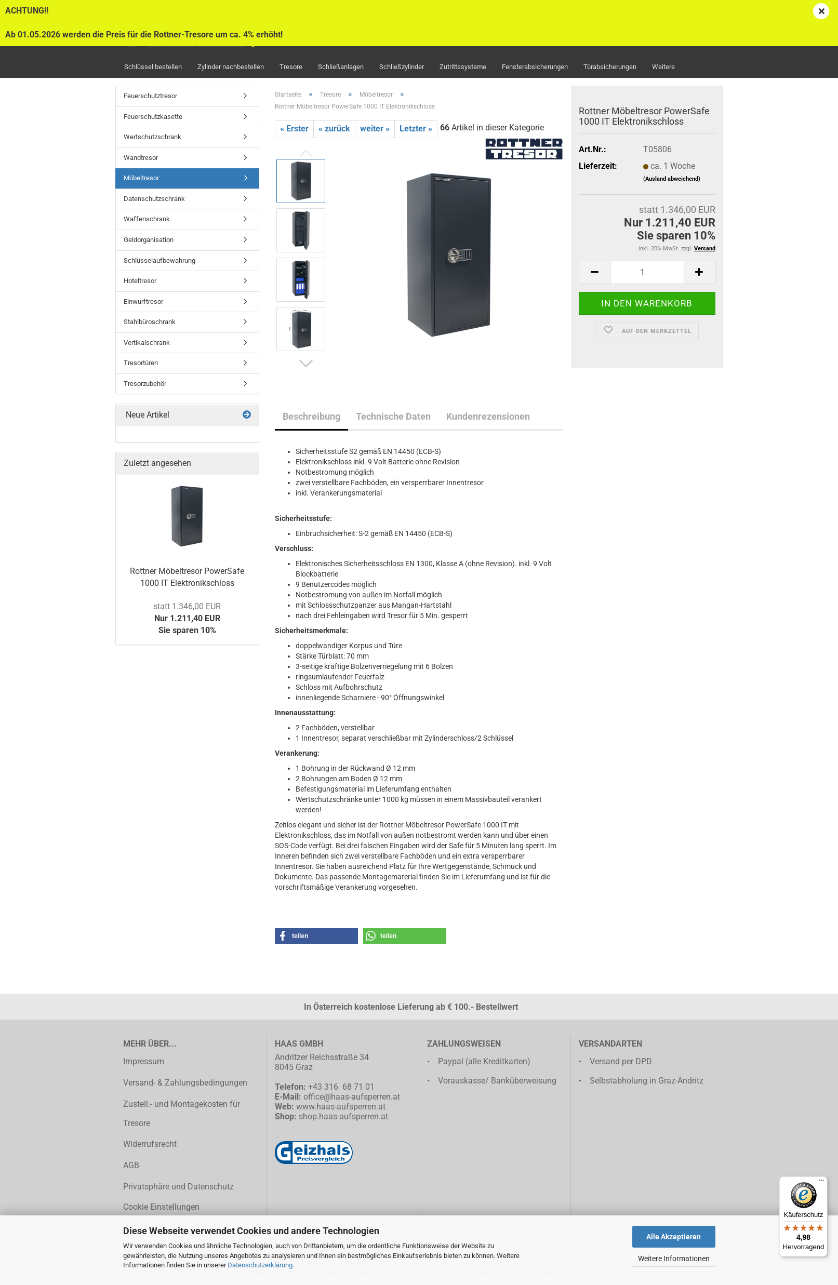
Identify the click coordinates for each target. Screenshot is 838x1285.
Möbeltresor (141, 178)
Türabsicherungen (609, 67)
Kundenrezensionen (488, 416)
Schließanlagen (341, 67)
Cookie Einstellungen (161, 1207)
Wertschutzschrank (152, 137)
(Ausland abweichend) (671, 179)
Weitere (663, 67)
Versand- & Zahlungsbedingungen (185, 1083)
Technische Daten (393, 416)
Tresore (291, 67)
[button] (306, 364)
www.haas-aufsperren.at (340, 1107)
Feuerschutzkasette (153, 117)
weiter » (375, 128)
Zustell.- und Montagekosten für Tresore (181, 1113)
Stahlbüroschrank (150, 322)
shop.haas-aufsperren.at (343, 1116)
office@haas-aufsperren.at (351, 1097)
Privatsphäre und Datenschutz (178, 1187)
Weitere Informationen (674, 1258)
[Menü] (821, 1182)
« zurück (334, 128)
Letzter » (416, 128)
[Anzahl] (647, 272)
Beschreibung (311, 416)
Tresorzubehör (145, 383)
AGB (131, 1165)
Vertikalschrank (147, 342)
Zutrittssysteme (463, 67)
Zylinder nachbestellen (230, 67)
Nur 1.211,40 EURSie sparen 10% (187, 618)
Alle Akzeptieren (673, 1237)
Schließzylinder (401, 67)
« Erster (294, 128)
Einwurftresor (143, 301)
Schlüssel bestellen (153, 67)
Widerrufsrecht (150, 1144)
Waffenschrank (147, 219)
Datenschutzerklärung (260, 1265)
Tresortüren (141, 363)
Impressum (143, 1061)
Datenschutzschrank (154, 199)
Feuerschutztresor (150, 96)
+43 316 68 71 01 (341, 1087)
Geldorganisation (149, 240)
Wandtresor (141, 158)
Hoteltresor (140, 281)
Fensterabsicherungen (535, 67)
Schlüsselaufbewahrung (159, 260)
